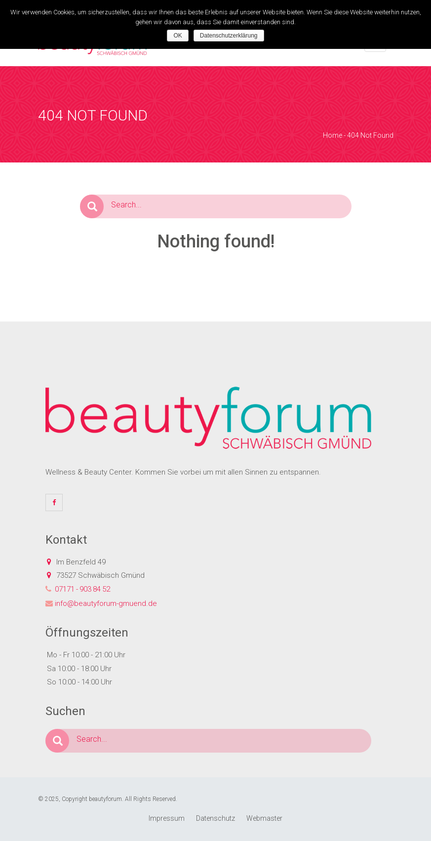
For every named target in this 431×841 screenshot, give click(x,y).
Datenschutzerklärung (229, 35)
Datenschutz (215, 818)
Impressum (167, 818)
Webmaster (264, 818)
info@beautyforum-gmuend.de (106, 603)
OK (177, 35)
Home (332, 135)
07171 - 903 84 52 (82, 589)
